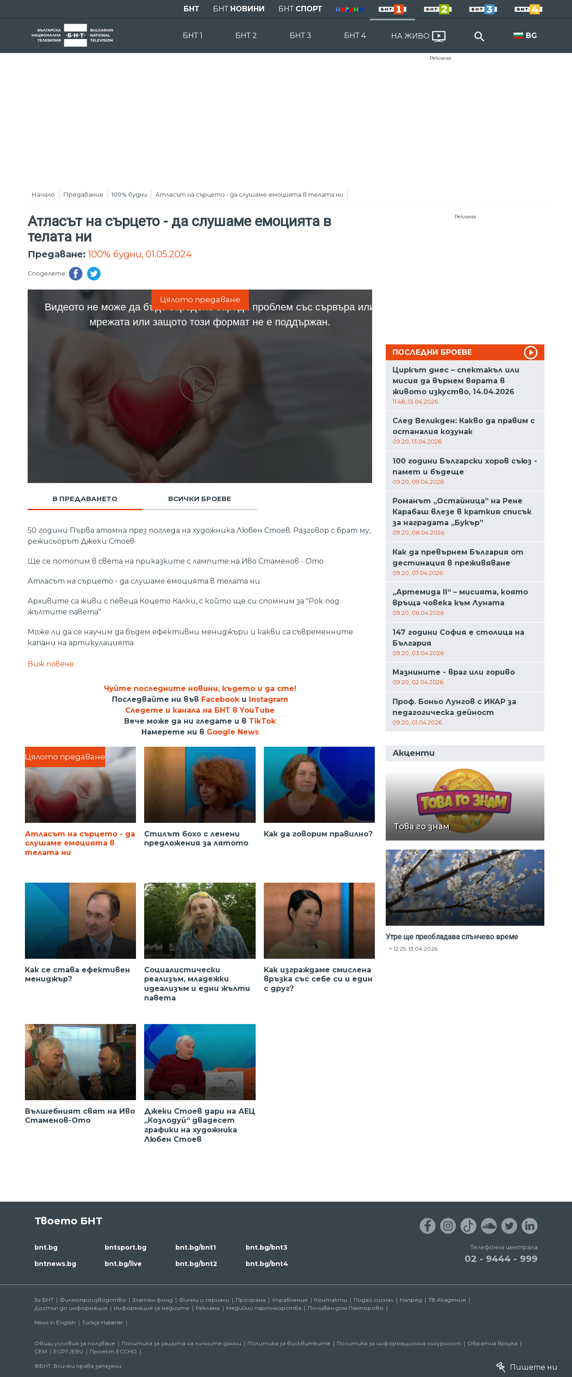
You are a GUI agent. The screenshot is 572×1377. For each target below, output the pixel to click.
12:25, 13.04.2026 (415, 948)
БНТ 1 (193, 35)
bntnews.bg (55, 1264)
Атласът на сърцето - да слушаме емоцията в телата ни (249, 194)
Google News (233, 732)
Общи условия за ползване (74, 1343)
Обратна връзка (492, 1343)
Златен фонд (152, 1299)
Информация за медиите (151, 1308)
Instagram (268, 699)
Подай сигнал (373, 1299)
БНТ (191, 9)
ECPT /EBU (68, 1351)
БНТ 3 (300, 35)
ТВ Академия (447, 1299)
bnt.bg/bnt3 (266, 1247)
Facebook (220, 699)
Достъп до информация (70, 1308)
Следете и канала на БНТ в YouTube (200, 710)
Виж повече (51, 664)
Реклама (440, 58)
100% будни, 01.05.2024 (140, 254)
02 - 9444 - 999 (501, 1258)
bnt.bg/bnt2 (196, 1264)
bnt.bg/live (123, 1264)
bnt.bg (46, 1247)
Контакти (330, 1299)
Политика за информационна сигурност (399, 1343)
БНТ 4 (355, 35)
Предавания (83, 194)
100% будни (129, 194)
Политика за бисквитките (288, 1343)
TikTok (262, 721)
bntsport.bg (125, 1247)
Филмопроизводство (93, 1299)
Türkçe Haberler (102, 1322)
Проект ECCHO (113, 1351)
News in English (55, 1322)
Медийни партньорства (263, 1308)
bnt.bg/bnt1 (195, 1247)
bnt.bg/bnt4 (267, 1264)
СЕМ (40, 1351)
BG (531, 35)
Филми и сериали (204, 1299)
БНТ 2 (246, 35)
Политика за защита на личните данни (181, 1343)
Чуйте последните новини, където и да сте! (200, 688)
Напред (411, 1299)
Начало (43, 194)
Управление (290, 1299)
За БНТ (43, 1299)
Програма (251, 1299)
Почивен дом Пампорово (345, 1308)
